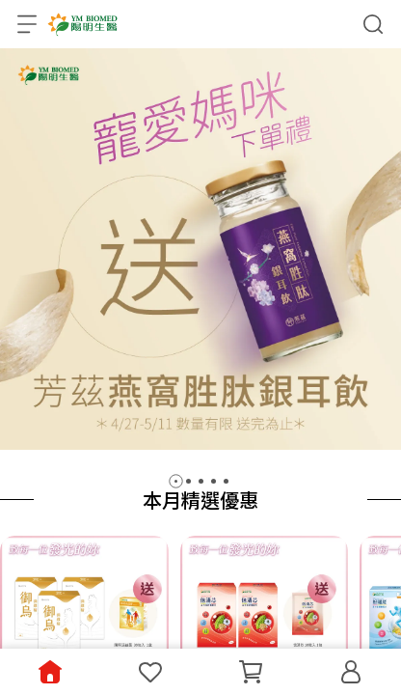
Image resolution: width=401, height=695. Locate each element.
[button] (175, 481)
